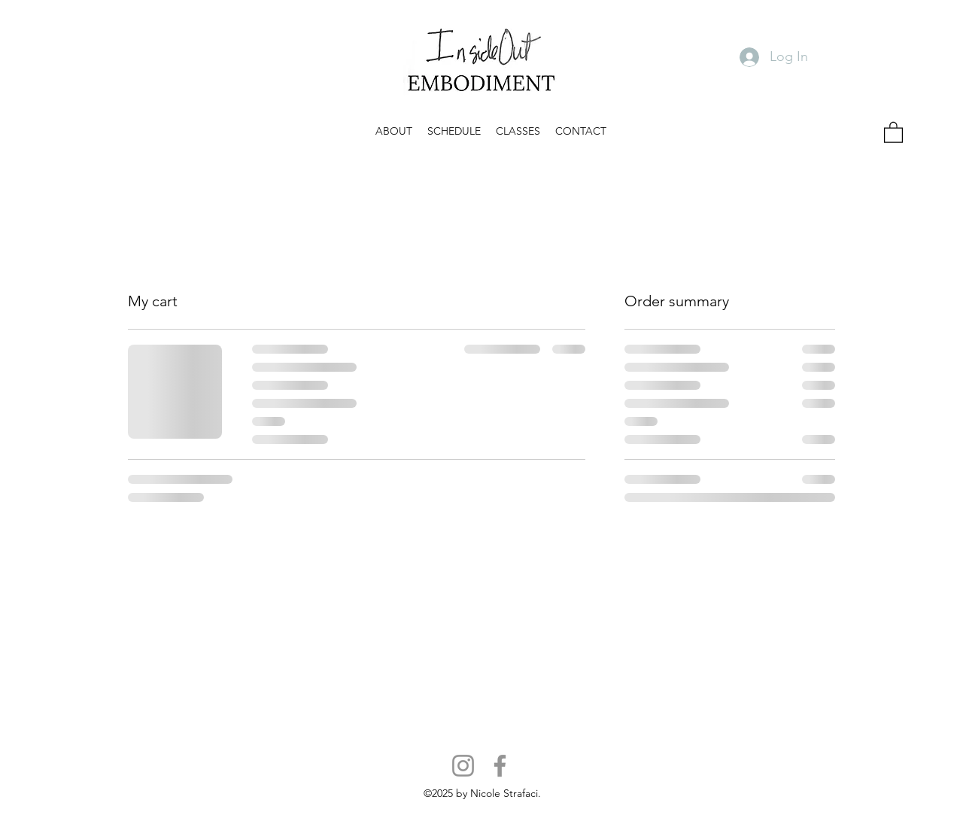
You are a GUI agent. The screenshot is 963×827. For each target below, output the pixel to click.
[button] (394, 131)
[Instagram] (463, 765)
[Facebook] (500, 765)
